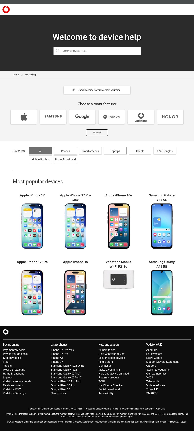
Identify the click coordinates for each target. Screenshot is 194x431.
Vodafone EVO (12, 389)
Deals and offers (13, 385)
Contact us (105, 365)
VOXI (149, 377)
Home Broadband (65, 159)
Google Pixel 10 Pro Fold (66, 381)
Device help (30, 74)
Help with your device (111, 353)
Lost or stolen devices (112, 357)
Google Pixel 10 (60, 389)
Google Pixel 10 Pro (63, 385)
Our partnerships (156, 373)
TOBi (102, 381)
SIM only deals (12, 357)
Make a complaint (109, 369)
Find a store (106, 361)
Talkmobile (152, 381)
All (40, 151)
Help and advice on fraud (114, 373)
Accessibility (106, 393)
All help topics (107, 349)
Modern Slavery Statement (162, 361)
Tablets (140, 151)
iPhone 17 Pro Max (62, 349)
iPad (5, 361)
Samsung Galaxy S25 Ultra (67, 365)
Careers (151, 365)
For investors (154, 353)
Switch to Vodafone (158, 369)
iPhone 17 (57, 361)
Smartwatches (90, 151)
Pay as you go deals (15, 353)
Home (16, 74)
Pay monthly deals (14, 349)
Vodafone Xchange (14, 393)
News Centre (154, 357)
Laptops (115, 151)
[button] (97, 90)
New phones (58, 393)
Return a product (109, 377)
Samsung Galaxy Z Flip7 (66, 373)
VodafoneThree (155, 385)
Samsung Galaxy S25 (64, 369)
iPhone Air (57, 357)
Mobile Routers (41, 159)
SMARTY (152, 393)
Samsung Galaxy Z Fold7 (66, 377)
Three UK (152, 389)
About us (151, 349)
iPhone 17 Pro (59, 353)
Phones (65, 151)
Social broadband (109, 389)
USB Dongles (165, 151)
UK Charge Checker (111, 385)
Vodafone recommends (17, 381)
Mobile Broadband (14, 369)
